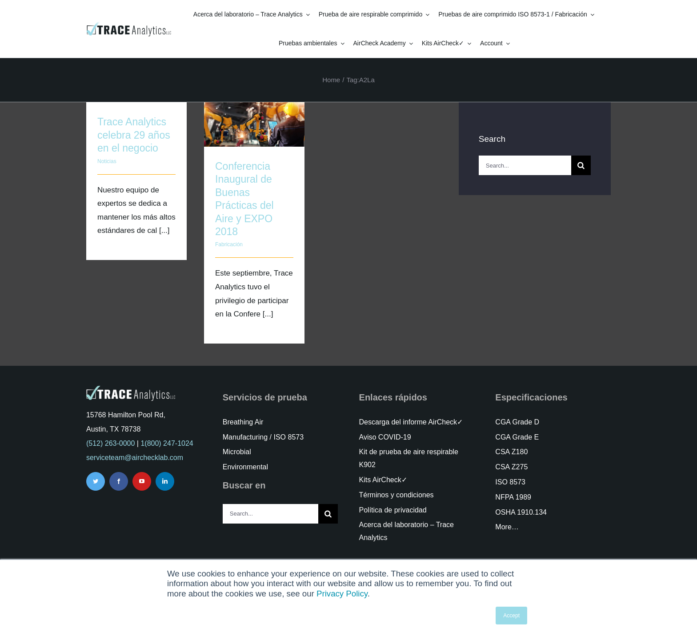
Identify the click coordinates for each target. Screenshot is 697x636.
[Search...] (525, 165)
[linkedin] (165, 481)
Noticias (106, 161)
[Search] (581, 165)
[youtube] (141, 481)
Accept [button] (511, 615)
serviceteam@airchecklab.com (134, 457)
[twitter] (95, 481)
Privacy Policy (342, 593)
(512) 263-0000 (110, 443)
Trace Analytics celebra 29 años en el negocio (133, 135)
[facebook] (118, 481)
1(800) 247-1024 (166, 443)
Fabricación (229, 244)
